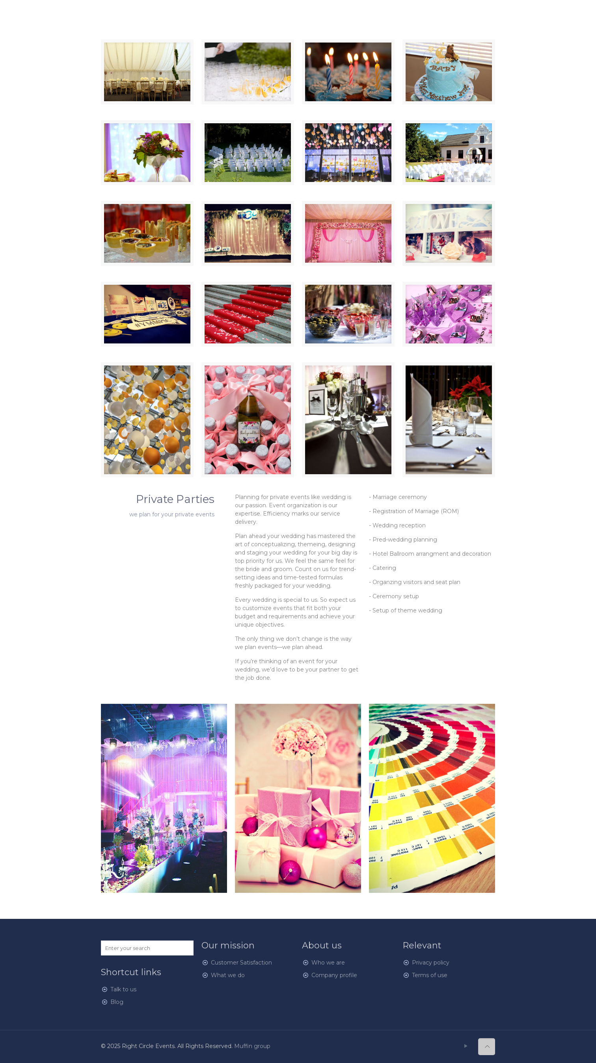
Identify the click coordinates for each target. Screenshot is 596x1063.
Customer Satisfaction (241, 962)
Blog (116, 1001)
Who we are (328, 962)
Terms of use (429, 975)
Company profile (334, 975)
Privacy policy (430, 962)
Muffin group (252, 1046)
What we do (228, 975)
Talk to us (123, 989)
